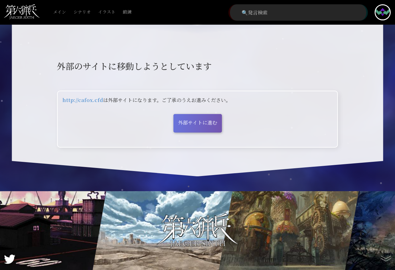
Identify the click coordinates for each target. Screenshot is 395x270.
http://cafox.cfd (82, 100)
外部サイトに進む (197, 122)
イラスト (106, 12)
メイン (59, 12)
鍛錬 (127, 12)
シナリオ (82, 12)
